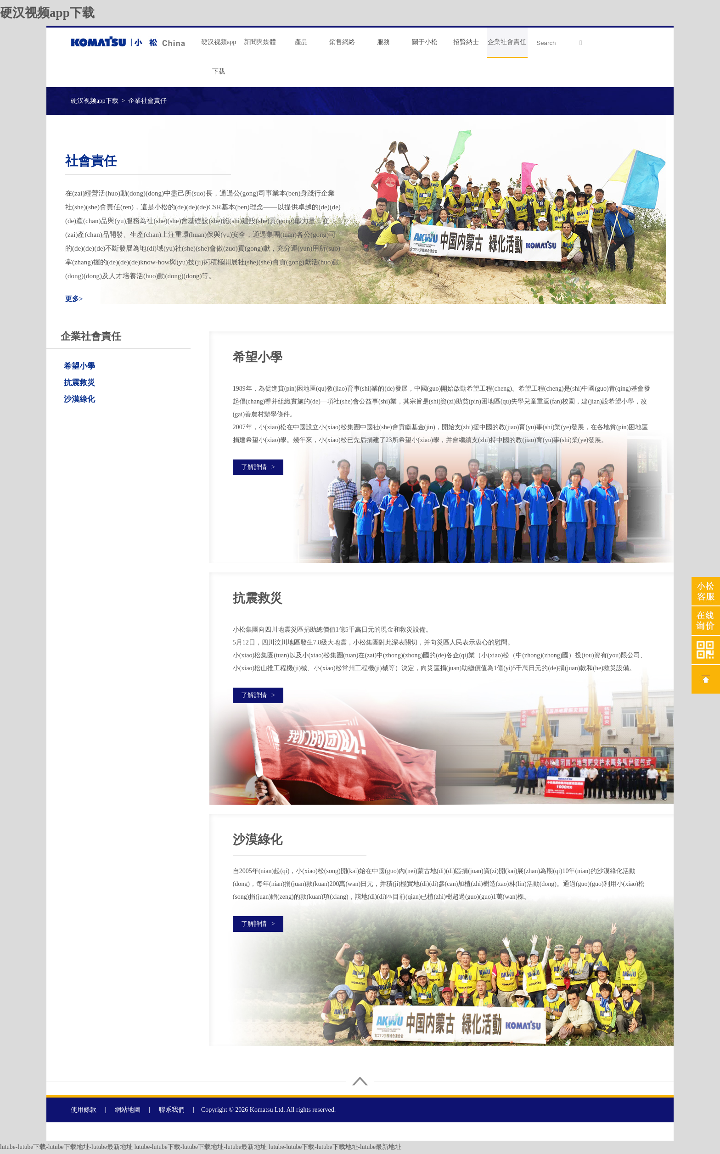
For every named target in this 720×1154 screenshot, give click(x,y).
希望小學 (79, 366)
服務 (383, 42)
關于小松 (425, 42)
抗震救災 (79, 382)
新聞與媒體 (260, 42)
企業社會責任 (507, 42)
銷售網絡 (342, 42)
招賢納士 (466, 42)
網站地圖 (128, 1110)
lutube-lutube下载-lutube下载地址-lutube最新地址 (67, 1147)
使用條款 (83, 1110)
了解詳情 (258, 467)
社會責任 (92, 160)
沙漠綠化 (79, 399)
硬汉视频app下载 (49, 13)
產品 (301, 42)
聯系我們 (172, 1110)
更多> (74, 299)
